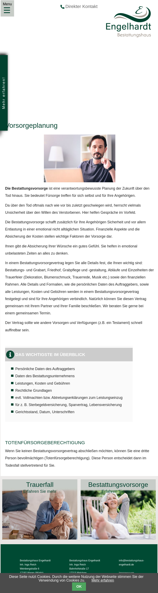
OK (79, 586)
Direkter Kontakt (81, 6)
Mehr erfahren (102, 580)
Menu (7, 10)
